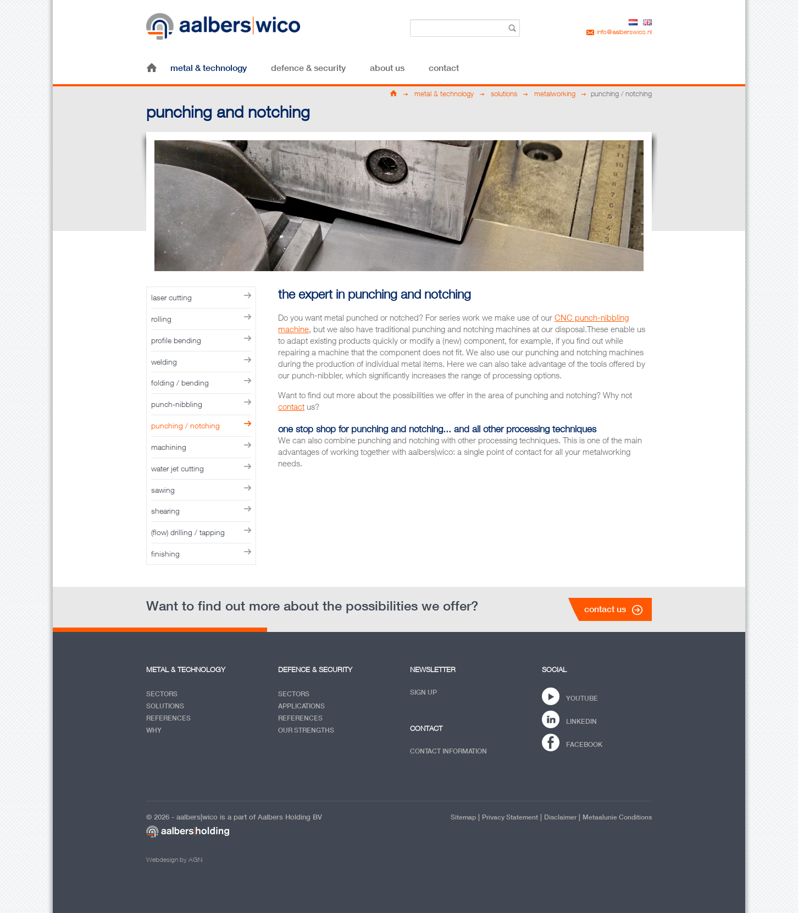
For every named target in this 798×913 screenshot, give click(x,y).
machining (168, 447)
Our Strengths (306, 730)
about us (387, 67)
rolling (161, 318)
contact (444, 67)
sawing (163, 489)
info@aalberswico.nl (624, 32)
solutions (504, 93)
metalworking (554, 93)
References (168, 718)
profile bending (176, 340)
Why (154, 730)
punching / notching (185, 425)
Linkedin (581, 721)
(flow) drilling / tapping (188, 532)
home (151, 67)
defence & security (308, 67)
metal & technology (208, 67)
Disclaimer (560, 817)
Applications (301, 706)
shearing (165, 510)
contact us (605, 608)
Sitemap (463, 817)
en (647, 22)
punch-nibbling (176, 404)
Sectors (162, 694)
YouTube (582, 698)
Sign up (423, 692)
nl (633, 22)
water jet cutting (177, 468)
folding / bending (180, 382)
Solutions (165, 706)
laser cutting (171, 297)
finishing (165, 553)
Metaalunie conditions (617, 817)
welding (164, 361)
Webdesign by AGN (174, 859)
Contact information (448, 751)
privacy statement (510, 817)
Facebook (584, 744)
